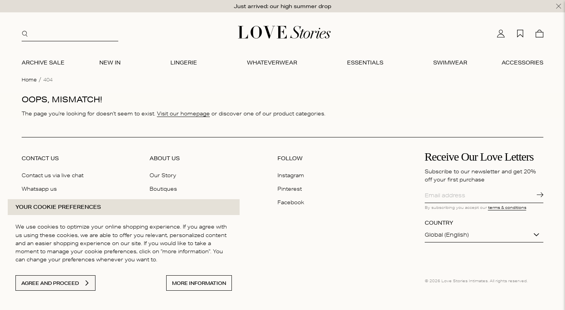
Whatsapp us (39, 188)
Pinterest (289, 188)
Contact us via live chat (52, 175)
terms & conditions (507, 207)
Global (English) (447, 234)
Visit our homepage (183, 113)
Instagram (290, 175)
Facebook (290, 202)
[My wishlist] (520, 33)
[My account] (501, 33)
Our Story (163, 175)
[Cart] (539, 33)
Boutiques (163, 188)
